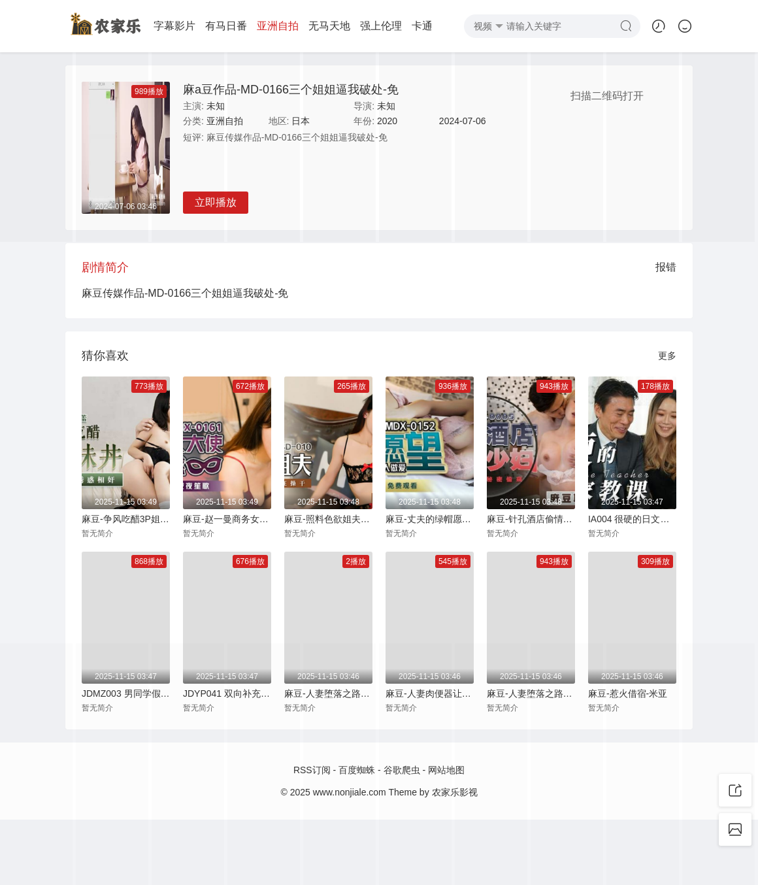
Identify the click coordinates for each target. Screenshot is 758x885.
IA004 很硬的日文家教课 (632, 519)
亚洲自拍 (248, 25)
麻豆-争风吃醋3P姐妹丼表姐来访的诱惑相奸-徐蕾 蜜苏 (126, 519)
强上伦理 (351, 25)
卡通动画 (403, 25)
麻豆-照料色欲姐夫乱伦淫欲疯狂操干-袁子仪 (328, 519)
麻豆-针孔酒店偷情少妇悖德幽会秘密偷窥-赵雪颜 (531, 519)
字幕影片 (145, 25)
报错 (665, 267)
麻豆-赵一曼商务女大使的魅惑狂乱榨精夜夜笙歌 (227, 519)
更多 (667, 355)
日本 (300, 121)
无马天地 (300, 25)
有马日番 (197, 25)
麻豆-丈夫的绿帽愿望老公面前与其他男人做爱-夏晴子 (430, 519)
